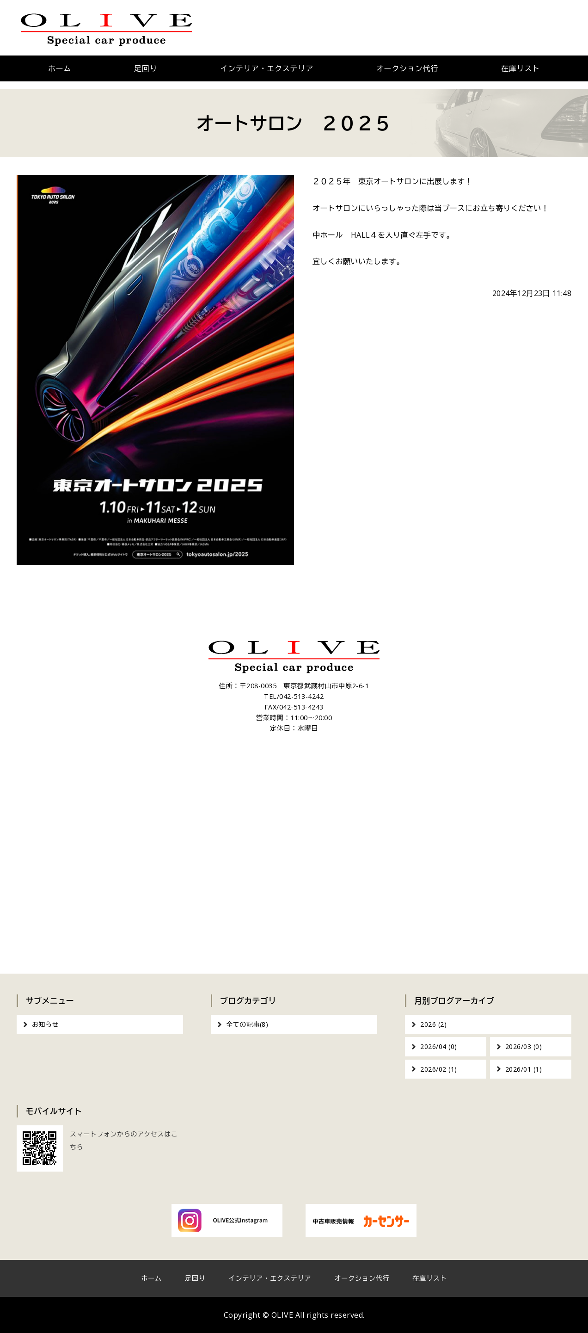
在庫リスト (520, 68)
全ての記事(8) (247, 1024)
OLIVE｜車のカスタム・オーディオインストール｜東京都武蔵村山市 (107, 28)
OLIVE (282, 1315)
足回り (145, 68)
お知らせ (45, 1024)
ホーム (59, 68)
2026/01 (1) (523, 1069)
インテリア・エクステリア (266, 68)
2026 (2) (433, 1024)
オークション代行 (407, 68)
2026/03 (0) (523, 1046)
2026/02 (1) (438, 1069)
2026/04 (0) (438, 1046)
